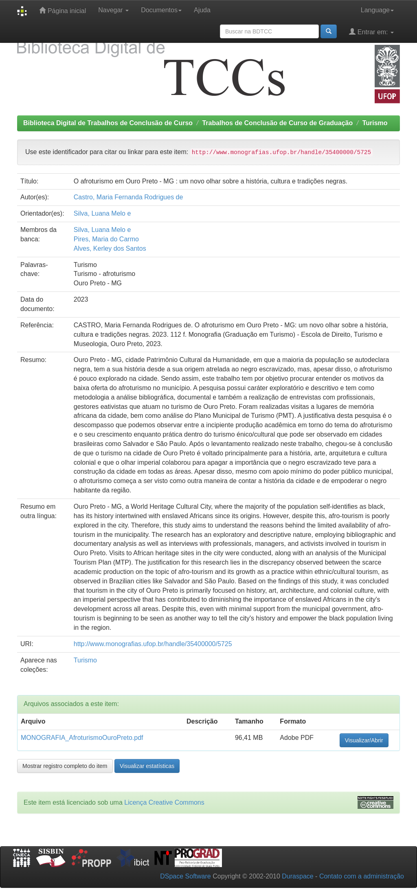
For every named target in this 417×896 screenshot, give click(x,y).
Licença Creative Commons (164, 802)
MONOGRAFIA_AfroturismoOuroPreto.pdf (82, 737)
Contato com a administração (361, 876)
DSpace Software (185, 876)
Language (377, 10)
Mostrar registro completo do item (65, 766)
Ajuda (202, 10)
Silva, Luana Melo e (102, 213)
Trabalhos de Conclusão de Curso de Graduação (277, 122)
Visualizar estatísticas (147, 766)
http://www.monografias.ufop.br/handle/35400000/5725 (153, 643)
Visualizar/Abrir (364, 740)
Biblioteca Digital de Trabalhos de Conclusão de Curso (108, 122)
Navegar (113, 10)
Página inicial (62, 10)
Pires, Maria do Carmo (106, 239)
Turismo (375, 122)
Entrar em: (371, 31)
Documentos (161, 10)
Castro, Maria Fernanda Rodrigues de (128, 197)
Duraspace (297, 876)
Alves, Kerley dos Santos (110, 248)
